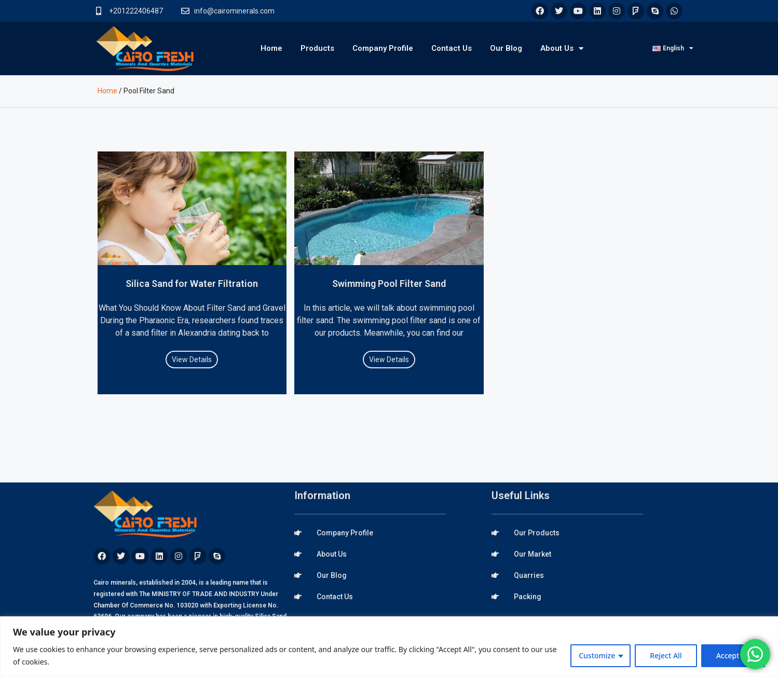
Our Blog (506, 48)
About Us (561, 48)
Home (271, 48)
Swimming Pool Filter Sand (389, 283)
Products (317, 48)
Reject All (665, 655)
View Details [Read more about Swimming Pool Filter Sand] (389, 359)
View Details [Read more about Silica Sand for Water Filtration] (192, 359)
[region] (389, 646)
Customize (597, 655)
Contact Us (451, 48)
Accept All (733, 655)
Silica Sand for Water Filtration (192, 283)
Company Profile (382, 48)
